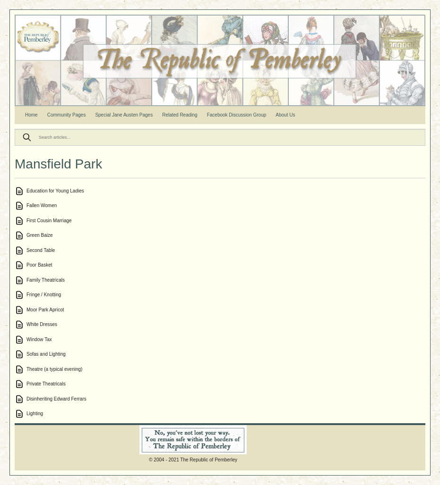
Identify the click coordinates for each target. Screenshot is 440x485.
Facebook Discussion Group (237, 114)
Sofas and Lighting (46, 354)
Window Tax (39, 339)
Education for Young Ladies (55, 190)
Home (31, 114)
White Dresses (41, 324)
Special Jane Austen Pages (124, 114)
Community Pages (66, 114)
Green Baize (39, 235)
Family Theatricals (45, 280)
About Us (285, 114)
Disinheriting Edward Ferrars (56, 398)
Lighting (34, 413)
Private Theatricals (46, 383)
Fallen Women (41, 205)
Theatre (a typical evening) (54, 369)
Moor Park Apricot (45, 309)
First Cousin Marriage (49, 220)
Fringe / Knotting (43, 294)
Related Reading (180, 114)
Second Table (40, 250)
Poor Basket (39, 265)
